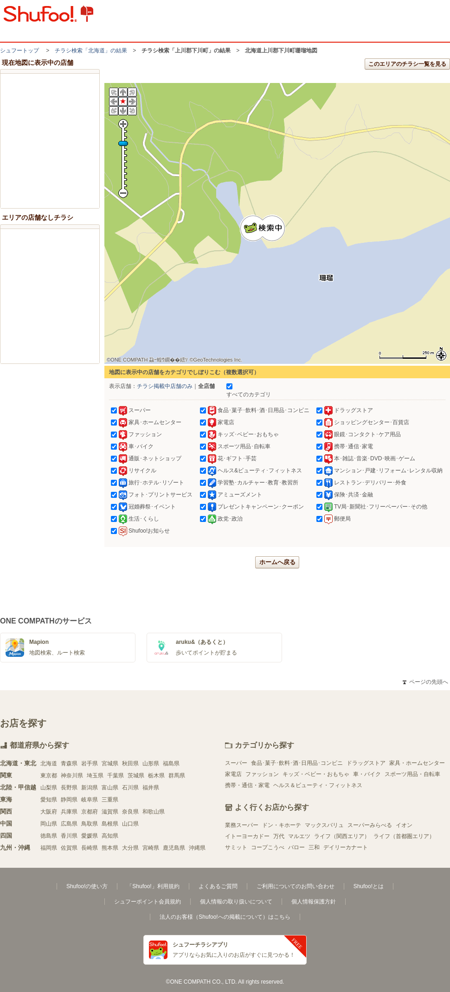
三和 (314, 847)
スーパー (236, 763)
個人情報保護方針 (313, 901)
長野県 (69, 787)
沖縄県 (197, 848)
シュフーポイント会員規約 (147, 901)
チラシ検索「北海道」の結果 (91, 50)
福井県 (150, 787)
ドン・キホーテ (281, 825)
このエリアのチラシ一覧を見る (407, 64)
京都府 (89, 811)
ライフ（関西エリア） (342, 836)
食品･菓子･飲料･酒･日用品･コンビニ (297, 763)
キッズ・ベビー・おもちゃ (316, 774)
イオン (404, 825)
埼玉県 (95, 775)
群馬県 (176, 775)
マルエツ (299, 836)
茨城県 (136, 775)
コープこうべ (267, 847)
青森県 (69, 763)
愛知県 (48, 799)
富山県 (110, 787)
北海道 (48, 763)
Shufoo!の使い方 (87, 886)
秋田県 (130, 763)
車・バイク (367, 774)
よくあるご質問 (218, 886)
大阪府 (48, 811)
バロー (296, 847)
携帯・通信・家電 (247, 785)
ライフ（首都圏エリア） (404, 836)
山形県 (150, 763)
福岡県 (48, 848)
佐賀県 (69, 848)
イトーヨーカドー (247, 836)
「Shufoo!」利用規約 (153, 886)
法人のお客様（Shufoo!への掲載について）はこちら (225, 917)
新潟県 (89, 787)
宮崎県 (150, 848)
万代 (278, 836)
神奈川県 (72, 775)
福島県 (171, 763)
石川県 (130, 787)
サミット (236, 847)
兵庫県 (69, 811)
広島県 (69, 823)
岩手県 (89, 763)
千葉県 (115, 775)
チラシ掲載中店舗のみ (165, 386)
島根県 (110, 823)
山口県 (130, 823)
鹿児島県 (174, 848)
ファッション (262, 774)
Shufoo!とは (369, 886)
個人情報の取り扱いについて (236, 901)
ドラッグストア (366, 763)
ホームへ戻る (277, 562)
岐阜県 (89, 799)
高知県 (110, 836)
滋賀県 (110, 811)
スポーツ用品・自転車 (412, 774)
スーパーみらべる (369, 825)
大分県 (130, 848)
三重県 (110, 799)
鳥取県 (89, 823)
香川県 (69, 836)
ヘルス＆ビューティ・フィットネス (317, 785)
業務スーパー (241, 825)
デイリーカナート (345, 847)
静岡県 (69, 799)
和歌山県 (153, 811)
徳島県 (48, 836)
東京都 (48, 775)
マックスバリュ (324, 825)
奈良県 (130, 811)
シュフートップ (19, 50)
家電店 (233, 774)
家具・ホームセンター (417, 763)
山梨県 (48, 787)
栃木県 (156, 775)
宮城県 (110, 763)
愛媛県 (89, 836)
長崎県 (89, 848)
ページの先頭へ (425, 682)
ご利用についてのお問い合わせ (295, 886)
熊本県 (110, 848)
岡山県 (48, 823)
